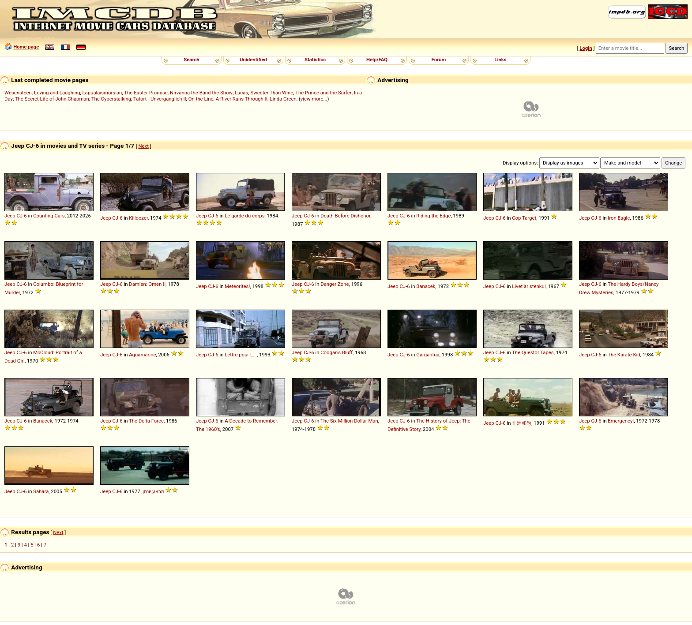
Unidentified (253, 59)
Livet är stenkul (528, 286)
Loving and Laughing (57, 93)
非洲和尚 (521, 423)
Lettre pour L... (241, 355)
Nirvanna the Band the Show (201, 93)
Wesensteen (18, 93)
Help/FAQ (376, 59)
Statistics (315, 59)
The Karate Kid (624, 355)
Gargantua (428, 355)
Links (500, 59)
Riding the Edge (433, 216)
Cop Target (524, 218)
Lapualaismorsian (102, 93)
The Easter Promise (146, 93)
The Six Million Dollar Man (349, 421)
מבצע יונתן (153, 491)
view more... (314, 99)
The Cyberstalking (111, 99)
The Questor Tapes (533, 352)
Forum (439, 59)
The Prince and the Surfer (323, 93)
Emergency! (621, 421)
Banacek (425, 286)
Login (585, 48)
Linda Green (283, 99)
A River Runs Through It (242, 99)
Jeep (9, 216)
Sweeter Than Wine (272, 93)
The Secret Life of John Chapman (52, 99)
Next (144, 146)
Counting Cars (48, 216)
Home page (26, 47)
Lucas (241, 93)
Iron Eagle (619, 218)
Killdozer (138, 218)
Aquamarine (142, 355)
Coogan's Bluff (336, 352)
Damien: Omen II (147, 284)
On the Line (201, 99)
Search (191, 59)
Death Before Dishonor (345, 216)
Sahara (41, 491)
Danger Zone (334, 284)
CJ (19, 216)
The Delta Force (146, 421)
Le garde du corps (244, 216)
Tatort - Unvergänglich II (159, 99)
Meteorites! (237, 286)
